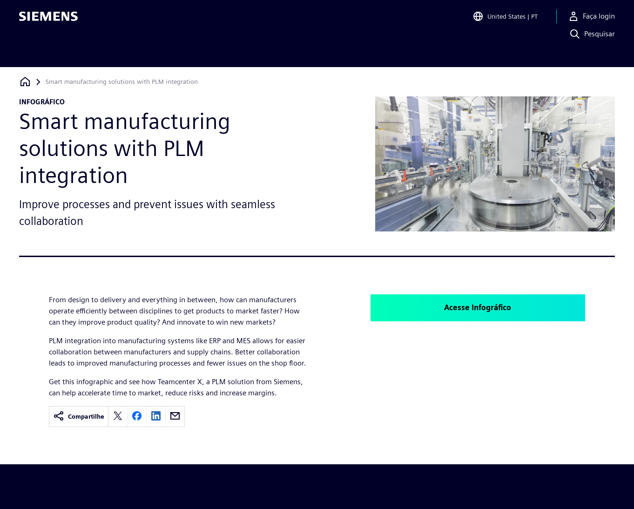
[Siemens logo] (48, 20)
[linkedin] (156, 417)
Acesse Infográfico (477, 307)
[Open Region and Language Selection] (505, 20)
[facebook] (137, 417)
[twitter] (117, 417)
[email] (175, 417)
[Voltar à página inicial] (25, 82)
